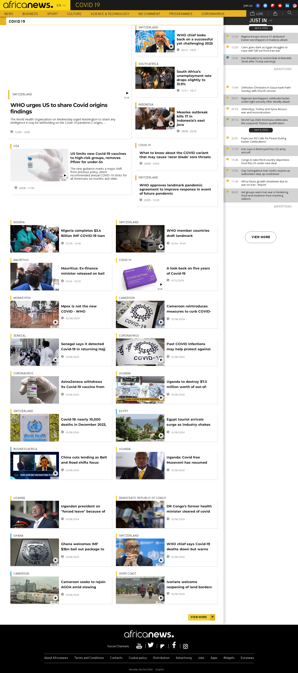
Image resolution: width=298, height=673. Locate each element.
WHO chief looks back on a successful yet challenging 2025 (195, 39)
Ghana (18, 535)
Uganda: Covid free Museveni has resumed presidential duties (187, 460)
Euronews (247, 658)
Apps (213, 658)
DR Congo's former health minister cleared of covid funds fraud (189, 509)
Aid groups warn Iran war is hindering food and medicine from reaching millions (264, 195)
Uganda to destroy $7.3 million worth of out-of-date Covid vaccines (187, 385)
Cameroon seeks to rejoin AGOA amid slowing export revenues (83, 585)
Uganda (125, 373)
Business (30, 14)
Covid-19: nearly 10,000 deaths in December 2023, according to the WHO (83, 422)
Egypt (123, 411)
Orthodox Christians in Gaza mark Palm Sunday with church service (266, 89)
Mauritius (21, 260)
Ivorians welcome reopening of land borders (189, 584)
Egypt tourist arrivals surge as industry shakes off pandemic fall (188, 422)
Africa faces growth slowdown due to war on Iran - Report (264, 183)
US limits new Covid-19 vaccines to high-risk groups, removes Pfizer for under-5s (98, 158)
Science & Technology (110, 14)
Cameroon (127, 298)
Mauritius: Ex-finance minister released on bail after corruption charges (83, 271)
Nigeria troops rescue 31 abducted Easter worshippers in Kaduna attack (264, 38)
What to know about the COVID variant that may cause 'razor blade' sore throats (175, 155)
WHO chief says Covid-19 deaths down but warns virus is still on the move (188, 547)
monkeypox (22, 298)
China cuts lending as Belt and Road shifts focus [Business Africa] (84, 460)
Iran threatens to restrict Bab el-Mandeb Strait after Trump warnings (266, 59)
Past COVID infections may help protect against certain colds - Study (189, 347)
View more (260, 237)
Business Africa (25, 449)
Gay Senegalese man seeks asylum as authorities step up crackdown (265, 172)
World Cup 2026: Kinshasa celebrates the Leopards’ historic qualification (264, 121)
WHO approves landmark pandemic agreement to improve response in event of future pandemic (175, 189)
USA (16, 146)
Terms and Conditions (89, 658)
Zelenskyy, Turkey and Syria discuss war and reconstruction (264, 110)
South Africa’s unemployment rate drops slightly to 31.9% (194, 78)
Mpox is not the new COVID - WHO (79, 308)
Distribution (161, 658)
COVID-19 (144, 145)
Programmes (180, 14)
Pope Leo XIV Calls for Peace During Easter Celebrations (263, 140)
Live (256, 14)
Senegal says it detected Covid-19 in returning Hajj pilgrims (83, 347)
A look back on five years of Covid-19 (188, 270)
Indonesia (145, 104)
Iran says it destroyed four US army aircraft (263, 150)
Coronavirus (213, 14)
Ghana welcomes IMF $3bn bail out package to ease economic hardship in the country (82, 547)
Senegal (19, 335)
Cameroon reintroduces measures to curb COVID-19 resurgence (189, 309)
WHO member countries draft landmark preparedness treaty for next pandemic (188, 234)
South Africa (148, 64)
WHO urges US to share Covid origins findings (58, 108)
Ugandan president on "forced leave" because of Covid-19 (83, 509)
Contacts (116, 658)
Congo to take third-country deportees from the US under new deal (265, 161)
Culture (74, 14)
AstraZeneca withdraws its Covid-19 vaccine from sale (83, 385)
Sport (52, 14)
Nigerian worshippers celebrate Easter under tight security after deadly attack (265, 100)
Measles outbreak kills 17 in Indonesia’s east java (192, 118)
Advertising (184, 658)
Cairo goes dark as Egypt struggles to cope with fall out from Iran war (264, 49)
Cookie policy (138, 658)
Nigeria (19, 222)
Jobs (201, 658)
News (8, 14)
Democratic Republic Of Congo (142, 498)
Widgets (228, 658)
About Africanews (56, 658)
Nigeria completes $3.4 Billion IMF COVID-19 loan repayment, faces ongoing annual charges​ (84, 234)
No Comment (149, 14)
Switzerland (22, 94)
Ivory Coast (127, 573)
